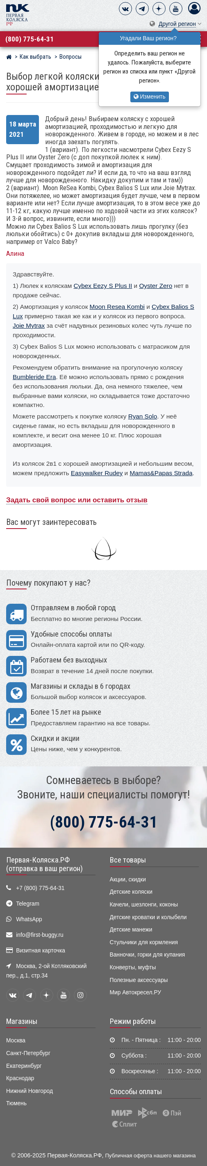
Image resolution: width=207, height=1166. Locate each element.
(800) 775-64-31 (29, 39)
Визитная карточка (40, 951)
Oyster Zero (155, 285)
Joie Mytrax (29, 325)
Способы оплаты (136, 1091)
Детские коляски (131, 892)
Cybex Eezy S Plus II (103, 285)
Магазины (21, 1021)
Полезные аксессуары (139, 980)
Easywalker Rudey (97, 472)
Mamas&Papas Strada (161, 472)
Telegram (27, 904)
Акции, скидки (128, 879)
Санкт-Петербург (28, 1053)
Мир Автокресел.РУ (136, 992)
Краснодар (20, 1078)
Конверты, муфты (133, 967)
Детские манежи (131, 930)
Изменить (150, 97)
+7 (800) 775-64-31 (40, 888)
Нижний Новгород (29, 1091)
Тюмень (16, 1103)
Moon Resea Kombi (117, 306)
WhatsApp (29, 919)
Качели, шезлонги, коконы (144, 905)
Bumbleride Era (34, 376)
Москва (15, 1040)
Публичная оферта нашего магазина (150, 1155)
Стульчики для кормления (144, 942)
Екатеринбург (24, 1066)
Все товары (128, 860)
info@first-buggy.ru (39, 935)
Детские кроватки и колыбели (148, 917)
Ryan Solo (142, 416)
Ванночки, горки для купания (147, 955)
